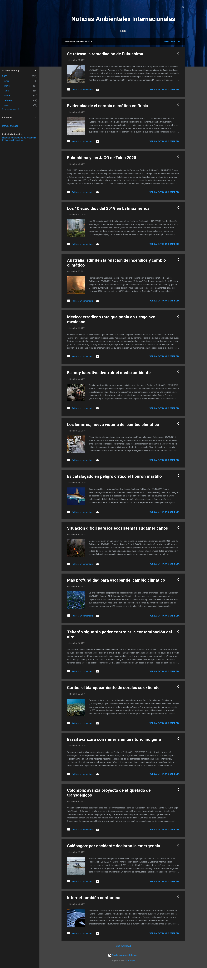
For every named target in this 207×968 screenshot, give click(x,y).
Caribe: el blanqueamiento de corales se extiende (113, 687)
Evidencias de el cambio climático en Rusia (107, 105)
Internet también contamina (93, 897)
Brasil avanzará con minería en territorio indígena (114, 739)
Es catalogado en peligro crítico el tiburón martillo (114, 476)
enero (7, 105)
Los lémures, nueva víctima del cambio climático (113, 424)
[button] (178, 53)
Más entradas (123, 946)
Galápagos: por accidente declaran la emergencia (113, 845)
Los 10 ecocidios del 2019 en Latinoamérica (108, 208)
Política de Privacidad (12, 140)
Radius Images (130, 961)
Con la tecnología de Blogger (123, 955)
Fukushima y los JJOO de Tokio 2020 (101, 157)
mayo (7, 86)
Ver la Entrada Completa (165, 89)
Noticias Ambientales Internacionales (123, 19)
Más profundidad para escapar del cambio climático (116, 580)
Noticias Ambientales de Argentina (19, 137)
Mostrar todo (172, 41)
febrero (8, 100)
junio (6, 81)
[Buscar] (183, 7)
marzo (7, 95)
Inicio (123, 31)
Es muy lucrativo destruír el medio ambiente (109, 372)
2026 (4, 76)
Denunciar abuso (10, 126)
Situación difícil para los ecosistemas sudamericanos (117, 528)
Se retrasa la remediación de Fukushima (105, 53)
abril (6, 90)
